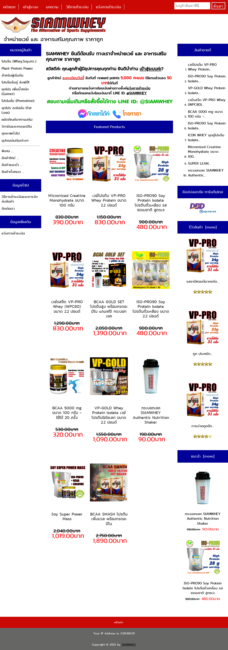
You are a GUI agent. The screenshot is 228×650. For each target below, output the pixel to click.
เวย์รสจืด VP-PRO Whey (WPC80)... (207, 102)
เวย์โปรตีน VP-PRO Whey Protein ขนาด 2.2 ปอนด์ (108, 200)
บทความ (52, 7)
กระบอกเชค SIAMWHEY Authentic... (206, 173)
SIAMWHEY (129, 644)
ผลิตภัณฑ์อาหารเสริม (17, 119)
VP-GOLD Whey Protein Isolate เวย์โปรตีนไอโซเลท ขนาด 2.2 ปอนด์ (109, 415)
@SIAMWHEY (136, 93)
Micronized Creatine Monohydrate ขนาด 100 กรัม (67, 200)
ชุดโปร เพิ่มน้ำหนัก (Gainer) (15, 92)
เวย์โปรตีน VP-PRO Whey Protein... (202, 67)
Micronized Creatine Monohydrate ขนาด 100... (204, 151)
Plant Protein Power (17, 68)
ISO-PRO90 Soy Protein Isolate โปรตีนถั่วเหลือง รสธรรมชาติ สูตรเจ (151, 202)
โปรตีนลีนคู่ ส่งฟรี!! (15, 82)
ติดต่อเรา (8, 208)
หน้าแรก (9, 7)
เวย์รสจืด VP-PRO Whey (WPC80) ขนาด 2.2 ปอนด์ (67, 306)
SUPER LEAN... (199, 163)
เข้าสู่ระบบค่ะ (150, 69)
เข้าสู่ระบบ (30, 7)
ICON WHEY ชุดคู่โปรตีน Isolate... (206, 137)
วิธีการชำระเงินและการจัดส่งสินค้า (20, 199)
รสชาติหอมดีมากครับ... (202, 261)
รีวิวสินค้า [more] (203, 227)
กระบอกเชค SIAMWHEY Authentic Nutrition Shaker (151, 415)
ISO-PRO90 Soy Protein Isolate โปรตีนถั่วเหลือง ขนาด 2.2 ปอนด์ (150, 309)
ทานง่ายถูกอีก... (202, 405)
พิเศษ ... (7, 150)
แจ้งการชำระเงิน (108, 7)
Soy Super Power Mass (67, 516)
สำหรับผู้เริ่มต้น (12, 75)
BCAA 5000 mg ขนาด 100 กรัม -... (205, 114)
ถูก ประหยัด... (202, 333)
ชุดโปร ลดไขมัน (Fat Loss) (17, 110)
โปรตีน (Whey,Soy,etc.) (19, 61)
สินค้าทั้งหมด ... (13, 171)
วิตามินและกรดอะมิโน (17, 126)
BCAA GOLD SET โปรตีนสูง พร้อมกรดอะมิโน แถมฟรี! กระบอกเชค (109, 309)
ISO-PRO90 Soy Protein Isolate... (207, 79)
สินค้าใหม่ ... (10, 157)
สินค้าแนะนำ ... (12, 164)
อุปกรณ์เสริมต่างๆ (15, 140)
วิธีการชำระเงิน (77, 7)
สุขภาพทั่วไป (11, 133)
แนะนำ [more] (202, 456)
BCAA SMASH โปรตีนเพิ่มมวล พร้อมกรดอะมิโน (109, 519)
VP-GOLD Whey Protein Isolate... (206, 90)
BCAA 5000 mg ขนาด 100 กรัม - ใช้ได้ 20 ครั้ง (66, 413)
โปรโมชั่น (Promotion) (18, 100)
